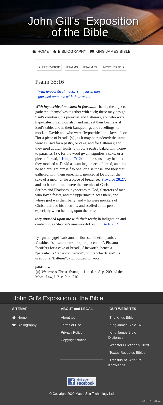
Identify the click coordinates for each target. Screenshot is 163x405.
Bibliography (69, 51)
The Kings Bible (121, 317)
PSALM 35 (90, 67)
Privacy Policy (71, 332)
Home (40, 51)
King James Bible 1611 (127, 325)
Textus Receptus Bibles (127, 353)
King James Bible (110, 51)
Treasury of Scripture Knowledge (125, 362)
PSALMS (72, 67)
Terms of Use (71, 325)
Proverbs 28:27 (113, 179)
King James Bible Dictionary (122, 335)
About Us (68, 317)
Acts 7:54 (111, 224)
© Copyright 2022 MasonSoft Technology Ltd (81, 393)
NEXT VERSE (114, 67)
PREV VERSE (49, 67)
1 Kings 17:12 (70, 158)
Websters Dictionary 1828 (129, 345)
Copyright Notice (73, 340)
